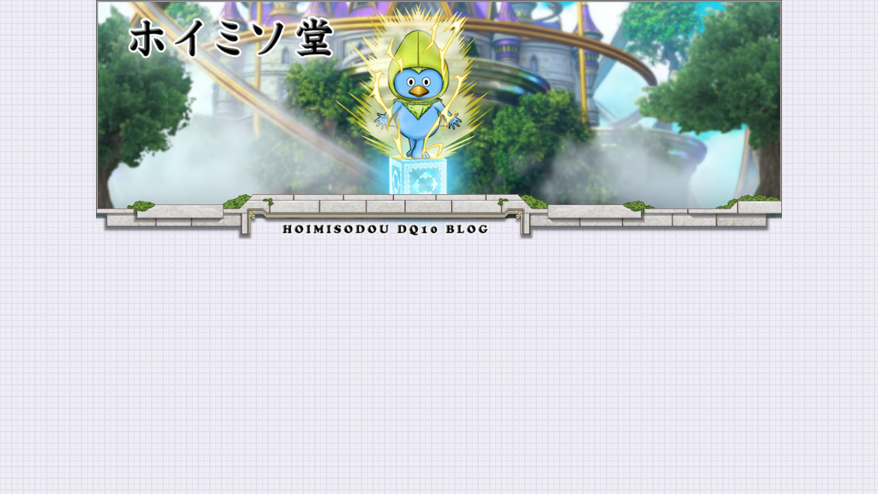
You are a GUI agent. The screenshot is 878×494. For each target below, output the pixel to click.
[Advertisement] (439, 342)
